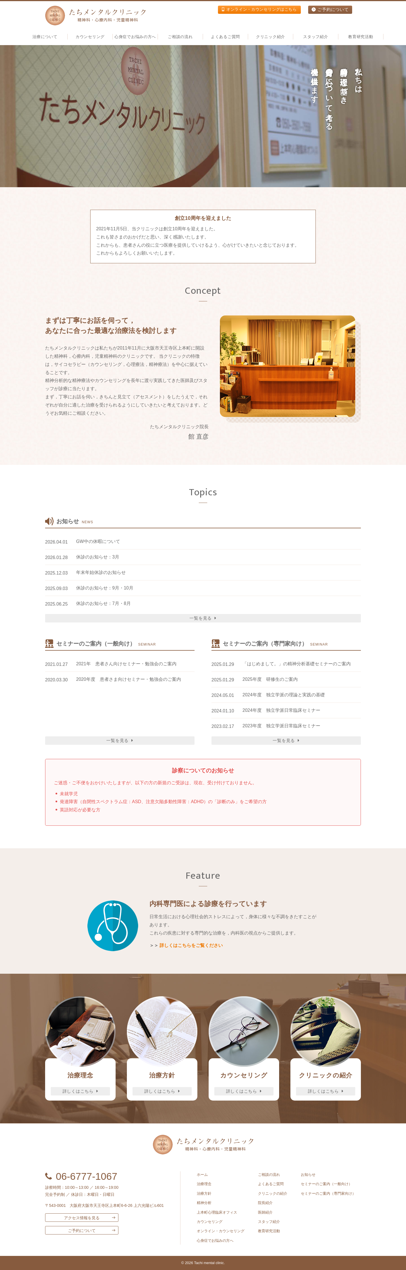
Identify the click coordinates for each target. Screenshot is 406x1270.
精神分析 (204, 1203)
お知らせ (308, 1174)
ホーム (202, 1174)
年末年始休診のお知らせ (101, 572)
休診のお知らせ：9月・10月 (104, 588)
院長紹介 (265, 1203)
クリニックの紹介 (272, 1193)
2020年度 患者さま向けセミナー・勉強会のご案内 (128, 679)
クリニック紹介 (270, 36)
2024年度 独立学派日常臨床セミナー (281, 710)
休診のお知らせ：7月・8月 (103, 603)
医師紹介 (265, 1212)
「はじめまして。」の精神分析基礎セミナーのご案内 (296, 663)
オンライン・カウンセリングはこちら (256, 10)
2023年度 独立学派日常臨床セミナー (281, 725)
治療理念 (204, 1184)
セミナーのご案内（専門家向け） (328, 1193)
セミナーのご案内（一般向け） (326, 1184)
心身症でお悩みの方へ (135, 36)
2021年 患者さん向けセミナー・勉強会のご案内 (126, 663)
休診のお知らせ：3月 (97, 557)
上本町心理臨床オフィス (217, 1212)
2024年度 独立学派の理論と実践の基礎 (283, 694)
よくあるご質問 (225, 36)
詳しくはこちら (80, 1091)
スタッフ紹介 (269, 1222)
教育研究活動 (360, 36)
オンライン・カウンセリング (220, 1231)
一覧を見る (203, 618)
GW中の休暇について (98, 541)
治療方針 (204, 1193)
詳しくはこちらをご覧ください (191, 945)
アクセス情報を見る (82, 1218)
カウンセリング (209, 1222)
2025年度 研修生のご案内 (270, 679)
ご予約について (330, 9)
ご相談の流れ (180, 36)
